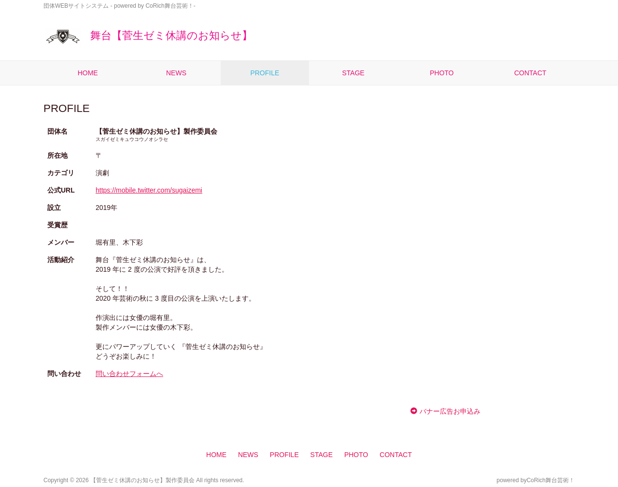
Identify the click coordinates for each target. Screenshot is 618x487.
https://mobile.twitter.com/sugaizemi (149, 190)
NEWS (176, 73)
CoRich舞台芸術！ (551, 480)
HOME (88, 73)
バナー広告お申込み (450, 411)
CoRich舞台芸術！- (170, 5)
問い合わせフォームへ (129, 373)
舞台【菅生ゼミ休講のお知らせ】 (148, 35)
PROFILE (264, 73)
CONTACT (530, 73)
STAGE (353, 73)
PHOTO (442, 73)
